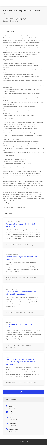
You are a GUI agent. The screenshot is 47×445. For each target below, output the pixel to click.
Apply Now (23, 392)
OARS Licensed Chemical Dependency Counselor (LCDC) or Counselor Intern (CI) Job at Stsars (21, 361)
